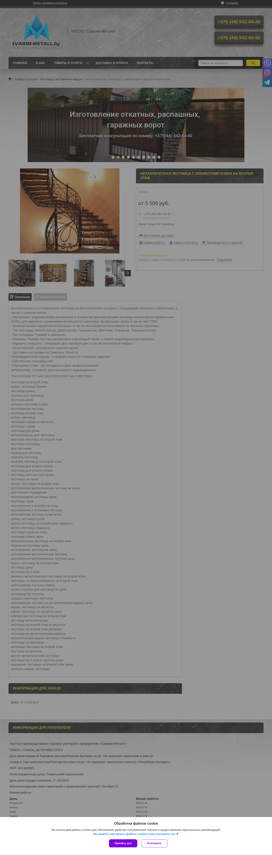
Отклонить (154, 843)
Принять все (123, 843)
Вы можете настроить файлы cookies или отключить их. (134, 834)
